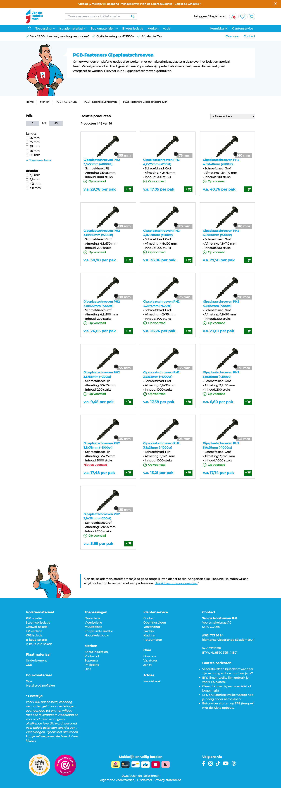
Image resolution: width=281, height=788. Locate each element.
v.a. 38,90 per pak (100, 260)
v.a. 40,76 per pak (219, 189)
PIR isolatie (34, 618)
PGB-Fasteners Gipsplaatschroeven (145, 101)
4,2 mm (33, 183)
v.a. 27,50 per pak (219, 260)
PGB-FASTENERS (66, 101)
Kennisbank (218, 28)
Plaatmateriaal (38, 654)
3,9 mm (33, 179)
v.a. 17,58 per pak (158, 402)
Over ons (232, 36)
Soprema (91, 660)
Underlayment (36, 660)
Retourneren (152, 639)
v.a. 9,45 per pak (99, 402)
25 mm (33, 138)
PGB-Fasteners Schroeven (100, 101)
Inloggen (200, 16)
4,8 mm (33, 188)
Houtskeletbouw (97, 635)
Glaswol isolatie (36, 627)
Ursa (88, 669)
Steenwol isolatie (38, 622)
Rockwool (92, 656)
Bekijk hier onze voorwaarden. (176, 583)
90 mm (33, 155)
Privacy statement (168, 780)
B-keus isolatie (132, 28)
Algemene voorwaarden (117, 780)
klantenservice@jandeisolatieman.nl (228, 639)
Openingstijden (154, 622)
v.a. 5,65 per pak (98, 543)
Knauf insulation (96, 652)
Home (30, 101)
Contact (249, 36)
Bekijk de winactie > (188, 4)
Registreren (217, 16)
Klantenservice (242, 28)
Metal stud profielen (40, 685)
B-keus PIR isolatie (39, 644)
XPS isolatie (34, 635)
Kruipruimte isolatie (99, 631)
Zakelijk (148, 631)
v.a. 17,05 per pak (158, 189)
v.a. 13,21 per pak (158, 473)
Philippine (92, 665)
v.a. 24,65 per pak (100, 331)
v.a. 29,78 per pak (100, 189)
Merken (153, 28)
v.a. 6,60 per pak (218, 402)
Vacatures (150, 660)
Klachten (149, 635)
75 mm (33, 150)
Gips (29, 681)
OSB (29, 665)
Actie (166, 28)
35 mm (33, 142)
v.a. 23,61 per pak (218, 331)
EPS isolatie (34, 631)
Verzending (151, 627)
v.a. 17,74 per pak (218, 473)
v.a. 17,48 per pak (99, 473)
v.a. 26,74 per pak (159, 331)
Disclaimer (144, 780)
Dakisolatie (92, 618)
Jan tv (147, 665)
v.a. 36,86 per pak (159, 260)
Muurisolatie (93, 627)
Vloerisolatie (93, 622)
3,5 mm (33, 175)
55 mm (33, 146)
